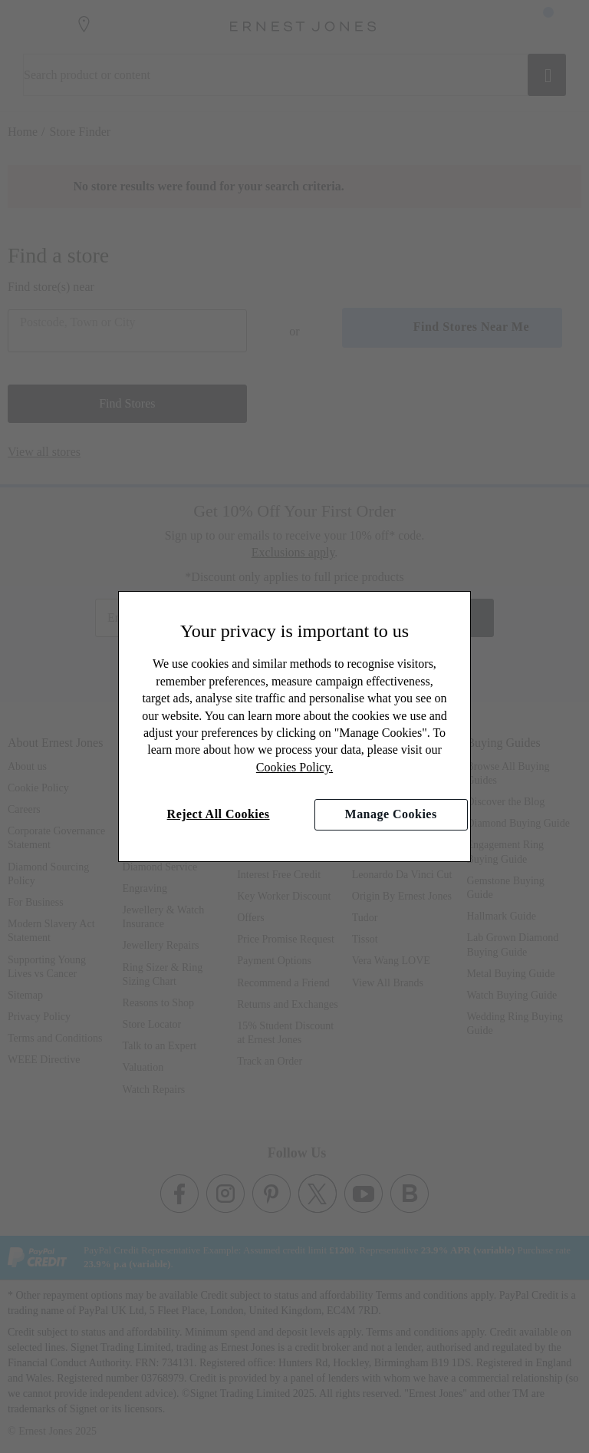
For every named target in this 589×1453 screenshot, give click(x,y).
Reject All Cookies (218, 814)
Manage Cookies (391, 814)
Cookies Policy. (294, 767)
